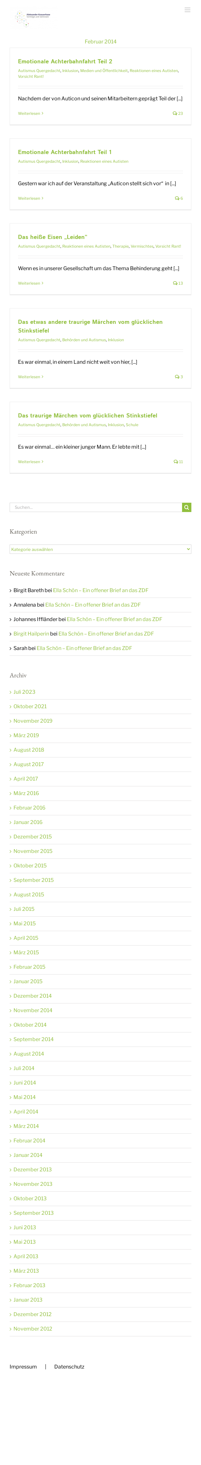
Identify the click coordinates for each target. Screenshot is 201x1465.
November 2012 (32, 1329)
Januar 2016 (28, 822)
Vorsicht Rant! (31, 76)
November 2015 (32, 851)
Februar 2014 (29, 1141)
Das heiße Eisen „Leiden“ (52, 237)
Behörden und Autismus (84, 339)
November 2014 (32, 1010)
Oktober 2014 (30, 1025)
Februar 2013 (29, 1285)
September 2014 (33, 1039)
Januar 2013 (27, 1300)
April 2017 (25, 779)
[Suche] (186, 507)
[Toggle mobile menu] (188, 9)
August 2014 (28, 1054)
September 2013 (33, 1213)
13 (178, 283)
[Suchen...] (96, 507)
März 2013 (26, 1271)
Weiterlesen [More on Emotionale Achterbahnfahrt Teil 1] (29, 198)
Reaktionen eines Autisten (154, 70)
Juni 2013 (24, 1227)
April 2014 (25, 1112)
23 (178, 113)
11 (178, 461)
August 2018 (28, 750)
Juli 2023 (24, 692)
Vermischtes (142, 246)
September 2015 (33, 880)
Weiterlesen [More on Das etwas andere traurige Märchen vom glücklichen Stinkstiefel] (29, 376)
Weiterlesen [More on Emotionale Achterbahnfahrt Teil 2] (29, 113)
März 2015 (26, 952)
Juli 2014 (23, 1068)
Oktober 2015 (30, 866)
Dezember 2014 (32, 996)
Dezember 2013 (32, 1170)
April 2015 (25, 938)
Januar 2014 (27, 1155)
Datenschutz (69, 1367)
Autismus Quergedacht (39, 70)
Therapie (120, 246)
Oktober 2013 (30, 1198)
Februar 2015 (29, 967)
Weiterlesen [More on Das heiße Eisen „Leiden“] (29, 283)
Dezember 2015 (32, 837)
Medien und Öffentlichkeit (104, 70)
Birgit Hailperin (31, 634)
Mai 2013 (24, 1242)
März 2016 (26, 793)
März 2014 (26, 1126)
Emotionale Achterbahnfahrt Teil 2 (65, 62)
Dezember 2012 (32, 1314)
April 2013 (25, 1256)
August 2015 (28, 895)
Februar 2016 (29, 808)
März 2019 (26, 735)
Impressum (23, 1367)
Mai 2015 (24, 923)
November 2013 (32, 1184)
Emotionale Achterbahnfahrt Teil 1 (64, 152)
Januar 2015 (27, 981)
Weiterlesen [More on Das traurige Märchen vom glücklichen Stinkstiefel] (29, 461)
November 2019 (33, 721)
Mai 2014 (24, 1097)
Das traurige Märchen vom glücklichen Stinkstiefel (87, 416)
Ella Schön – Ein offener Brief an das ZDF (101, 590)
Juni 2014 (24, 1083)
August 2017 (28, 764)
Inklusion (70, 70)
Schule (132, 424)
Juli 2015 (23, 909)
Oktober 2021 (30, 706)
